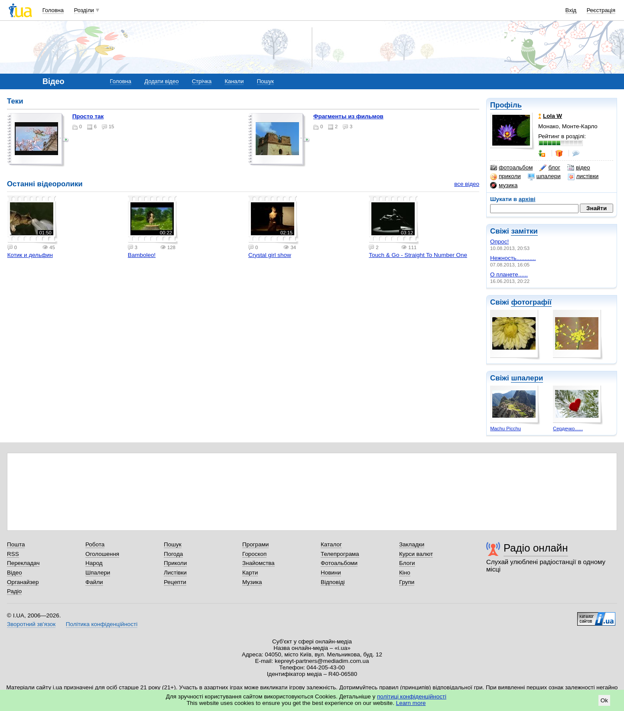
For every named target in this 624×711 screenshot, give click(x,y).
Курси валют (416, 554)
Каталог (331, 544)
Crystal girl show (269, 255)
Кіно (404, 572)
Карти (250, 572)
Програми (255, 544)
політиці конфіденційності (411, 696)
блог (550, 167)
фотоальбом (511, 167)
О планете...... (509, 274)
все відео (466, 184)
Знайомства (258, 563)
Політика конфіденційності (101, 624)
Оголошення (102, 554)
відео (578, 167)
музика (503, 185)
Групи (406, 582)
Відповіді (333, 582)
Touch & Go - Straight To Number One (418, 255)
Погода (173, 554)
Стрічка (201, 81)
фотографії (531, 302)
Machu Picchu (505, 428)
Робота (94, 544)
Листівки (175, 572)
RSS (13, 554)
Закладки (411, 544)
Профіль (506, 105)
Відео (14, 572)
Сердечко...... (568, 428)
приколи (505, 176)
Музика (252, 582)
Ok (604, 700)
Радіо (14, 591)
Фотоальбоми (339, 563)
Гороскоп (254, 554)
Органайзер (23, 582)
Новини (331, 572)
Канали (234, 81)
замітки (524, 231)
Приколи (175, 563)
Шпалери (97, 572)
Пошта (16, 544)
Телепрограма (340, 554)
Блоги (407, 563)
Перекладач (23, 563)
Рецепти (175, 582)
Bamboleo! (142, 255)
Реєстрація (601, 10)
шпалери (544, 176)
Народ (94, 563)
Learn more (411, 703)
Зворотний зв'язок (31, 624)
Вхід (571, 10)
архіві (527, 199)
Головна (53, 10)
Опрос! (499, 241)
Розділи (84, 10)
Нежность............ (513, 258)
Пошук (265, 81)
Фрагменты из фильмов (348, 116)
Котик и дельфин (30, 255)
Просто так (88, 116)
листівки (583, 176)
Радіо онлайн (536, 548)
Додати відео (161, 81)
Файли (94, 582)
